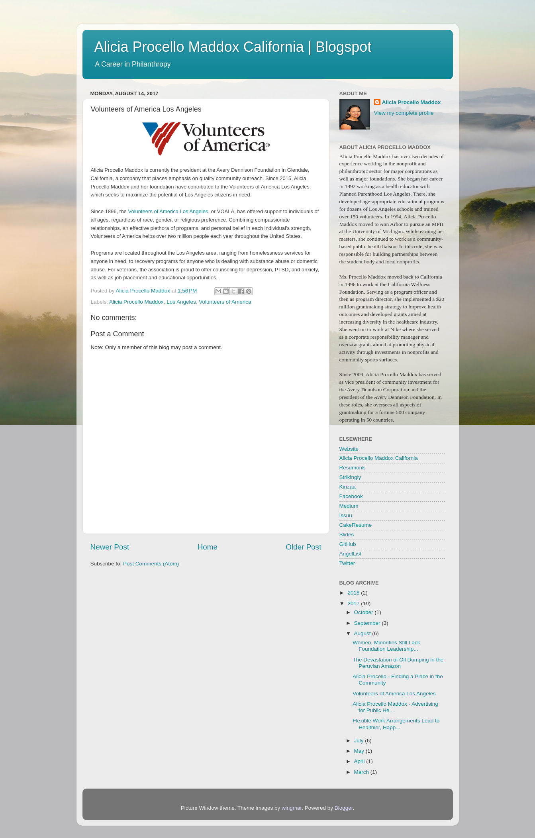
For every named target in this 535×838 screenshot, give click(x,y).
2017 (354, 603)
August (363, 633)
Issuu (345, 515)
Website (349, 449)
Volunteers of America (225, 302)
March (362, 772)
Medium (349, 506)
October (364, 612)
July (359, 741)
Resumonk (352, 468)
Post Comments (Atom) (151, 564)
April (360, 761)
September (368, 623)
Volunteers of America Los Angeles (168, 211)
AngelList (350, 554)
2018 (354, 593)
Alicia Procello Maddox (136, 302)
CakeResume (355, 525)
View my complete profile (404, 113)
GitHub (347, 544)
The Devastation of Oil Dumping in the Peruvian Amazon (398, 663)
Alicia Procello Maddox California (378, 458)
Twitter (347, 563)
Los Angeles (181, 302)
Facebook (351, 496)
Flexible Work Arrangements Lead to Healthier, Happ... (396, 724)
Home (208, 547)
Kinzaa (347, 487)
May (360, 751)
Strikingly (350, 477)
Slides (346, 535)
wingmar (292, 808)
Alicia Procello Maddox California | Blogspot (233, 47)
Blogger (344, 808)
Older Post (303, 547)
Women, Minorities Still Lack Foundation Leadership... (386, 646)
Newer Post (109, 547)
